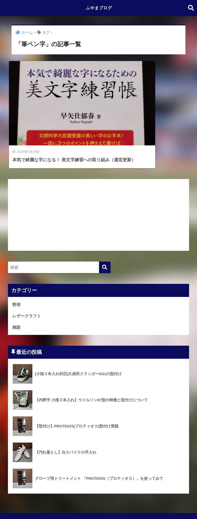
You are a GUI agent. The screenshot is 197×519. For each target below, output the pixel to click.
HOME (98, 493)
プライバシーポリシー (121, 504)
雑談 (16, 297)
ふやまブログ (99, 8)
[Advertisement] (98, 185)
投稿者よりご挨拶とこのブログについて (63, 504)
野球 (16, 274)
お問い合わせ (156, 504)
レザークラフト (27, 285)
